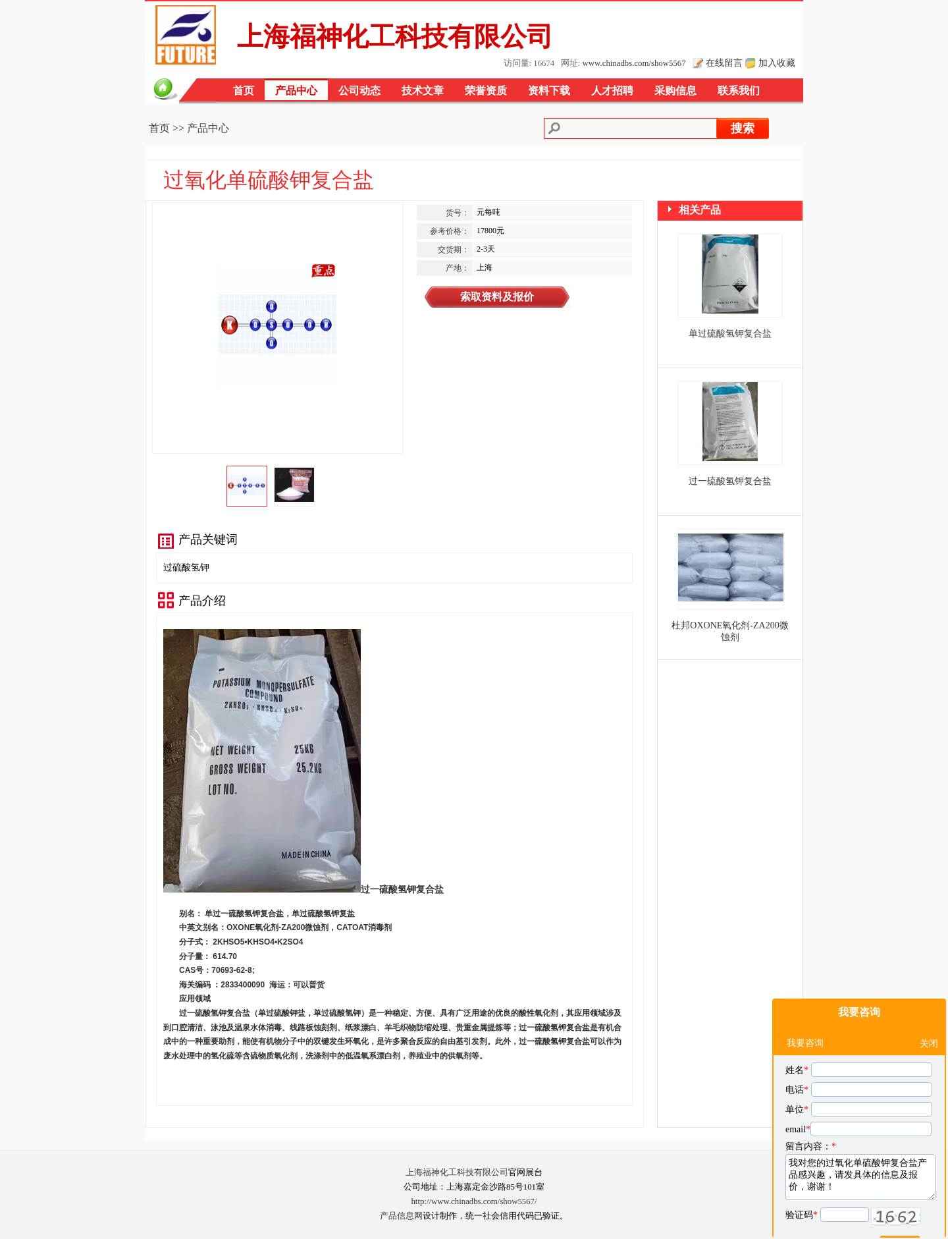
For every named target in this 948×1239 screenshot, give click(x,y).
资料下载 (549, 90)
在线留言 (724, 62)
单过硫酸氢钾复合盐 (730, 334)
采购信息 (675, 90)
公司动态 (359, 90)
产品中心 (296, 90)
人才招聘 (612, 90)
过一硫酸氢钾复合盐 (730, 481)
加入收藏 (776, 62)
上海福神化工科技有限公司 (457, 1172)
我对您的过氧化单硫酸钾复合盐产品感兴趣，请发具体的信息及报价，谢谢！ (860, 1145)
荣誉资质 (486, 90)
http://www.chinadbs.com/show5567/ (474, 1201)
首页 (243, 90)
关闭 (929, 1011)
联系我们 (739, 90)
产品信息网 (401, 1216)
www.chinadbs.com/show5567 (634, 63)
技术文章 (423, 90)
